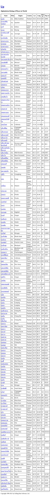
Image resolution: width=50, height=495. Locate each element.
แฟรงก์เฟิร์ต (4, 268)
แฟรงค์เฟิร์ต (4, 271)
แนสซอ (3, 209)
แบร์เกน (3, 239)
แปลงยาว (4, 252)
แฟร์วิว (3, 277)
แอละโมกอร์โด (5, 471)
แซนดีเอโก (4, 96)
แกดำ (3, 19)
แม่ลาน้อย (4, 326)
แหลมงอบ (4, 423)
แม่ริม (3, 316)
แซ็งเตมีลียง (4, 158)
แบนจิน (3, 222)
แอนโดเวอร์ (4, 455)
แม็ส (2, 294)
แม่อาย (3, 355)
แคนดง (3, 65)
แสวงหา (3, 417)
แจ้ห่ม (3, 87)
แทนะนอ (4, 191)
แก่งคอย (3, 44)
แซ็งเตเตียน (4, 160)
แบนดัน (3, 225)
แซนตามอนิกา (5, 105)
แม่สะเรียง (4, 347)
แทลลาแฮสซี (5, 198)
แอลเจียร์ (4, 474)
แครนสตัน (4, 72)
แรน (2, 385)
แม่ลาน (3, 323)
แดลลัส (3, 167)
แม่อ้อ (3, 358)
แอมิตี (3, 458)
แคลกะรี (3, 75)
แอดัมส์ (3, 435)
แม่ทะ (3, 302)
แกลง (2, 30)
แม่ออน (3, 353)
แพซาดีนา (4, 258)
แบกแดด (3, 212)
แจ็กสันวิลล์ (4, 81)
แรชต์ (3, 382)
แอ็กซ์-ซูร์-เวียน (5, 483)
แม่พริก (3, 308)
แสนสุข (3, 415)
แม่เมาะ (3, 369)
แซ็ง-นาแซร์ (4, 135)
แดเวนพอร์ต (4, 171)
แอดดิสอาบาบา (5, 432)
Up (2, 6)
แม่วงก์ (3, 331)
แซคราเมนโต (5, 93)
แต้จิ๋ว (2, 174)
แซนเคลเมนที (5, 116)
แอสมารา (4, 477)
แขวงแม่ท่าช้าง (5, 59)
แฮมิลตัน (4, 486)
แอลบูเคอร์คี (5, 467)
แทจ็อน (3, 185)
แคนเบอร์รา (4, 69)
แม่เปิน (3, 366)
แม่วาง (3, 334)
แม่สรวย (3, 337)
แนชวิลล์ (3, 202)
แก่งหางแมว (5, 46)
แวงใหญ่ (3, 403)
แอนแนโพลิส (5, 451)
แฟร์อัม (3, 280)
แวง (2, 398)
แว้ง (2, 412)
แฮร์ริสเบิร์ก (4, 489)
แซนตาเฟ (4, 109)
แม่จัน (3, 300)
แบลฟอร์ (3, 242)
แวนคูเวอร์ (4, 406)
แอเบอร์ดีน (4, 480)
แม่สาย (3, 350)
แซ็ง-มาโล (4, 137)
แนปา (3, 205)
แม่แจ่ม (3, 372)
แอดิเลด (3, 442)
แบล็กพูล (3, 245)
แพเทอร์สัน (4, 264)
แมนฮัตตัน (4, 288)
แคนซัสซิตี (4, 62)
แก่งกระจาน (4, 41)
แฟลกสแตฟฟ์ (5, 284)
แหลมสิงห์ (4, 425)
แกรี (2, 27)
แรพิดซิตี (3, 388)
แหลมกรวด (4, 420)
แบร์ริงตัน (4, 236)
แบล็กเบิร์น (4, 249)
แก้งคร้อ (3, 49)
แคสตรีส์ (3, 78)
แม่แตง (3, 374)
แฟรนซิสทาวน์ (5, 274)
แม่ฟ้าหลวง (4, 310)
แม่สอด (3, 345)
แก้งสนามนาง (5, 52)
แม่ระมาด (4, 313)
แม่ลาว (3, 329)
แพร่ (2, 261)
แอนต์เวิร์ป (4, 448)
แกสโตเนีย (4, 38)
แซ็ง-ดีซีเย (4, 128)
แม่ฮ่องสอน (4, 364)
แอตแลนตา (4, 445)
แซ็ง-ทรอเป (4, 132)
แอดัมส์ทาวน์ (5, 438)
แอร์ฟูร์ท (3, 461)
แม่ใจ (2, 380)
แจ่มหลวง (4, 84)
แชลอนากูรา (5, 90)
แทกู (2, 179)
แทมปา (3, 194)
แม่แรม (3, 377)
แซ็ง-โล (3, 155)
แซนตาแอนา (5, 112)
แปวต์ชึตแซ (4, 255)
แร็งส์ (2, 392)
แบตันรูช (3, 219)
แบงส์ (2, 215)
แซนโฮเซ (4, 124)
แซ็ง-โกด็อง (4, 152)
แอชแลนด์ (4, 428)
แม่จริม (3, 297)
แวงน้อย (3, 400)
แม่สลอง (3, 342)
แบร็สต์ (3, 233)
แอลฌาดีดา (4, 464)
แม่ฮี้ (2, 361)
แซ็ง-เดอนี (4, 140)
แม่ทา (3, 305)
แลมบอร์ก (4, 395)
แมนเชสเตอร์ (5, 291)
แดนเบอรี (4, 164)
